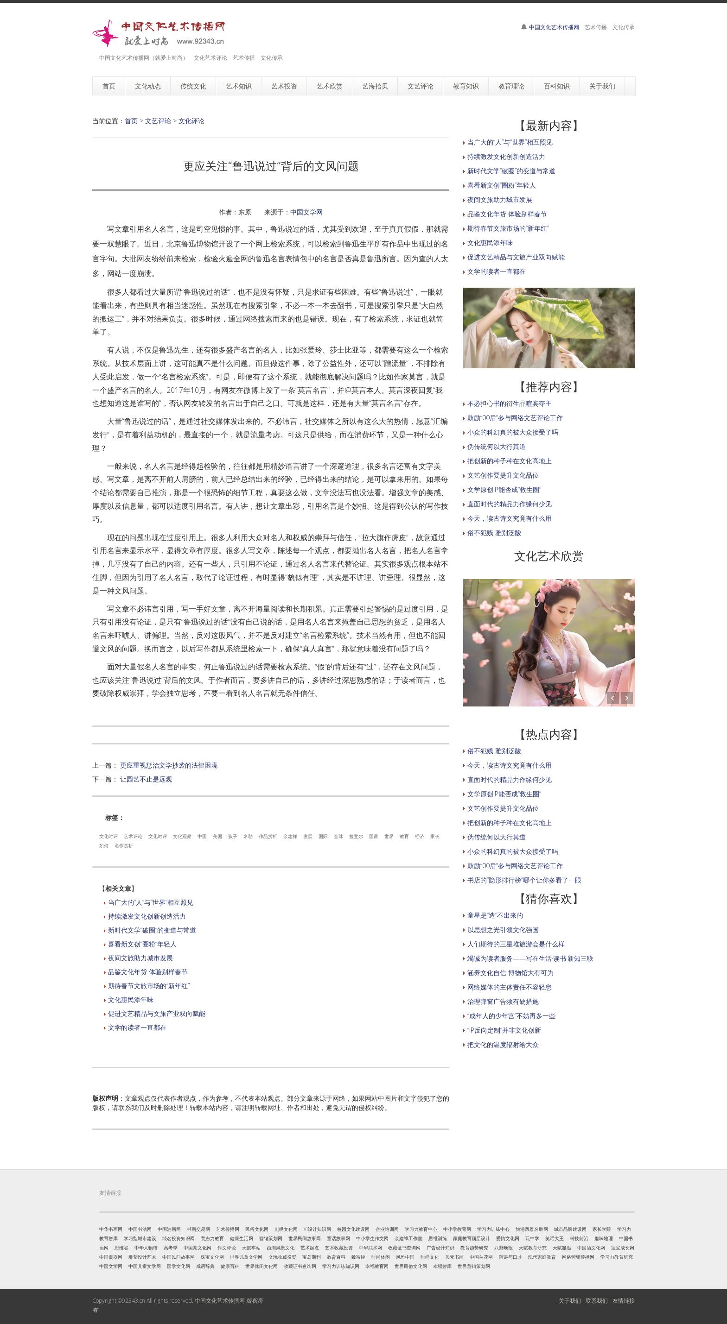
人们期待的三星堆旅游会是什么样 (516, 943)
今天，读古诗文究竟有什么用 (509, 518)
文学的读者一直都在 (137, 1027)
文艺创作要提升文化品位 (503, 475)
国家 (373, 836)
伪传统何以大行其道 (496, 446)
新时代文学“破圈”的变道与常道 (152, 930)
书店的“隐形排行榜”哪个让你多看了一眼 (524, 880)
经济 (419, 836)
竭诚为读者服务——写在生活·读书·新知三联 (530, 958)
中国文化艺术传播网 (554, 27)
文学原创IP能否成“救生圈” (504, 489)
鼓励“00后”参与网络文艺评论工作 (515, 417)
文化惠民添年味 (130, 999)
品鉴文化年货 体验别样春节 (148, 971)
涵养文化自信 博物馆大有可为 (510, 972)
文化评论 (191, 120)
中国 (202, 836)
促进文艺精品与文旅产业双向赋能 (156, 1013)
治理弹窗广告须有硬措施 (503, 1001)
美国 (217, 836)
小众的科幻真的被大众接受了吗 (512, 432)
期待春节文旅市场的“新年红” (149, 985)
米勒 (248, 836)
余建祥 (290, 836)
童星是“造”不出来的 (495, 915)
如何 (103, 845)
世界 (389, 836)
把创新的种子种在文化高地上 (509, 460)
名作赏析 (124, 845)
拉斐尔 (356, 836)
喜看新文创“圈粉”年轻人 (142, 943)
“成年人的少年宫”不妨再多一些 (511, 1015)
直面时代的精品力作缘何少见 (509, 503)
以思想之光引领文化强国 (503, 929)
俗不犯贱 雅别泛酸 (494, 532)
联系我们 (597, 1301)
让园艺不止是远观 (146, 779)
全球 (338, 836)
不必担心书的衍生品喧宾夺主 (509, 403)
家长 (435, 836)
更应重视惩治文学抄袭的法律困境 (168, 765)
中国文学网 (306, 212)
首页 (131, 120)
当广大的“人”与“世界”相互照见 (150, 902)
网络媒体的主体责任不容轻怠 (509, 987)
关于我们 (570, 1301)
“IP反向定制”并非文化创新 (504, 1030)
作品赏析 (268, 836)
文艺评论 (158, 120)
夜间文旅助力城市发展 (140, 957)
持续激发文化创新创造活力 (147, 916)
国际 (323, 836)
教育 (404, 836)
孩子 (232, 836)
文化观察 (182, 836)
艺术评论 (133, 836)
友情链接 (623, 1301)
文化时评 (108, 836)
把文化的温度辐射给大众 (503, 1044)
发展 (307, 836)
